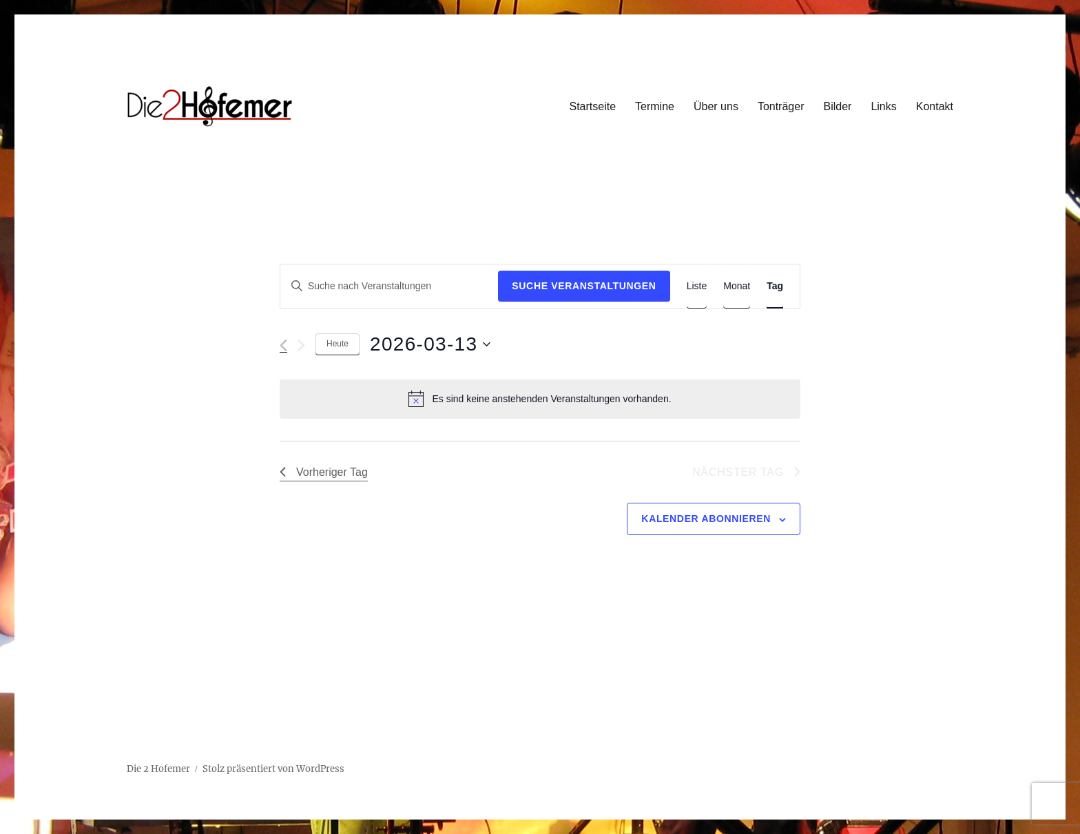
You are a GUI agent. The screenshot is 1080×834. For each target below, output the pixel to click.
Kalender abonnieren (706, 518)
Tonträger (781, 106)
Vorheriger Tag (324, 472)
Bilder (837, 106)
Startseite (592, 106)
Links (883, 106)
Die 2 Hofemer (158, 769)
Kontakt (934, 106)
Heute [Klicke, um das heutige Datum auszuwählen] (337, 343)
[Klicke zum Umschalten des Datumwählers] (430, 344)
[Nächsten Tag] (301, 345)
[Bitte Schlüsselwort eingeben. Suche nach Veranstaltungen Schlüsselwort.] (389, 286)
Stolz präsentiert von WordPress (273, 769)
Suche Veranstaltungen (584, 285)
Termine (654, 106)
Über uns (716, 106)
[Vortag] (283, 345)
